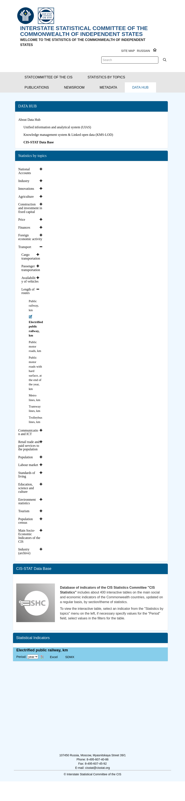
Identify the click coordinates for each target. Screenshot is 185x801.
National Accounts (24, 171)
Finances (24, 227)
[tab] (31, 171)
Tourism (23, 511)
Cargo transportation (30, 256)
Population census (25, 521)
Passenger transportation (30, 268)
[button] (48, 77)
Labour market (28, 465)
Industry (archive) (24, 551)
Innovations (26, 188)
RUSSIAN (143, 50)
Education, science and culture (26, 488)
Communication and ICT (28, 432)
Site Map (128, 50)
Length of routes (28, 291)
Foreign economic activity (30, 237)
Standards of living (26, 474)
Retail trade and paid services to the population (28, 445)
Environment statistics (27, 501)
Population (25, 457)
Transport (24, 247)
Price (21, 219)
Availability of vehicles (30, 279)
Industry (23, 181)
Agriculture (26, 196)
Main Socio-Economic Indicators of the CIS (29, 536)
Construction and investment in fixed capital (30, 207)
